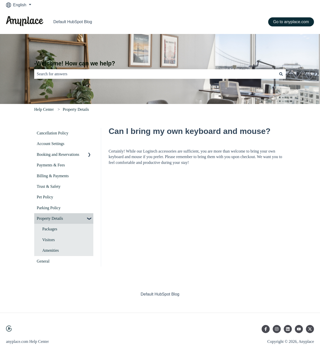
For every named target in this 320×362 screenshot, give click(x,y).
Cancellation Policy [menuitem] (52, 133)
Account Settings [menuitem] (50, 143)
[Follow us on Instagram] (277, 329)
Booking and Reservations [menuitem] (58, 154)
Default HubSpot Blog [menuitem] (160, 294)
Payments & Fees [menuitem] (51, 165)
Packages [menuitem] (49, 229)
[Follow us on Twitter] (310, 329)
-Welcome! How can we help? (74, 63)
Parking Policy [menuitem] (49, 208)
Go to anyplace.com (291, 22)
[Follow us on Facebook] (266, 329)
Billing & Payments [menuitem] (53, 176)
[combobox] (155, 74)
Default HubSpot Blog (72, 22)
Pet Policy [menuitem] (45, 197)
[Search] (281, 74)
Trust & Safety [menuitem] (49, 186)
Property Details (76, 109)
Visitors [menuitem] (48, 240)
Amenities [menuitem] (50, 250)
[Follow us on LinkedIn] (288, 329)
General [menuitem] (43, 261)
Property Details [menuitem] (50, 218)
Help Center (44, 109)
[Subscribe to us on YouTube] (299, 329)
